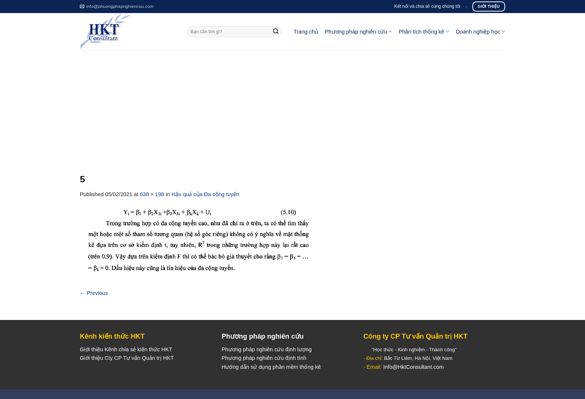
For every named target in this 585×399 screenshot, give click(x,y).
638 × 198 (152, 194)
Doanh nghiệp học (480, 31)
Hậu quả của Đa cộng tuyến (206, 194)
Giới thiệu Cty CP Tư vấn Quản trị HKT (127, 358)
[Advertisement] (292, 106)
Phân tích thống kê (423, 31)
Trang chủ (306, 32)
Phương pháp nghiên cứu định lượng (267, 349)
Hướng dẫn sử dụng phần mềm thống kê (271, 367)
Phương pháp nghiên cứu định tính (264, 358)
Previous (94, 293)
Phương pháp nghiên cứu (358, 31)
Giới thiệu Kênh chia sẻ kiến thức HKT (126, 349)
